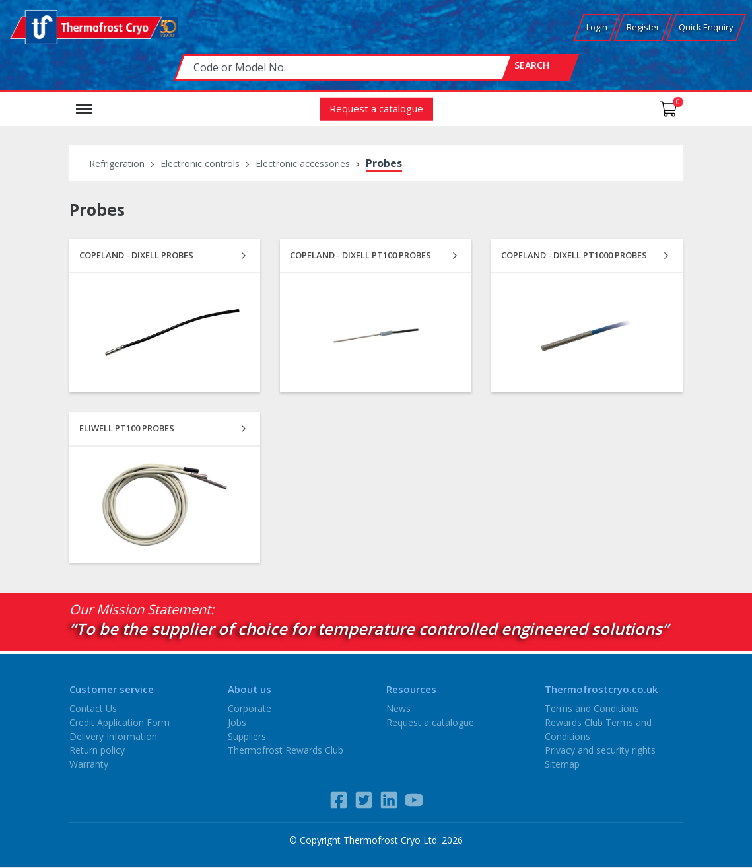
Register (643, 27)
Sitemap (562, 764)
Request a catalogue (376, 108)
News (398, 708)
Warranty (88, 764)
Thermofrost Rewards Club (285, 750)
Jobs (237, 722)
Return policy (97, 750)
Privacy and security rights (600, 750)
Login (596, 27)
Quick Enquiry (706, 27)
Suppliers (247, 736)
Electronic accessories (303, 163)
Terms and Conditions (592, 708)
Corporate (249, 708)
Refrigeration (117, 163)
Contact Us (93, 708)
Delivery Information (113, 736)
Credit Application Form (119, 722)
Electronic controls (200, 163)
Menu (83, 102)
